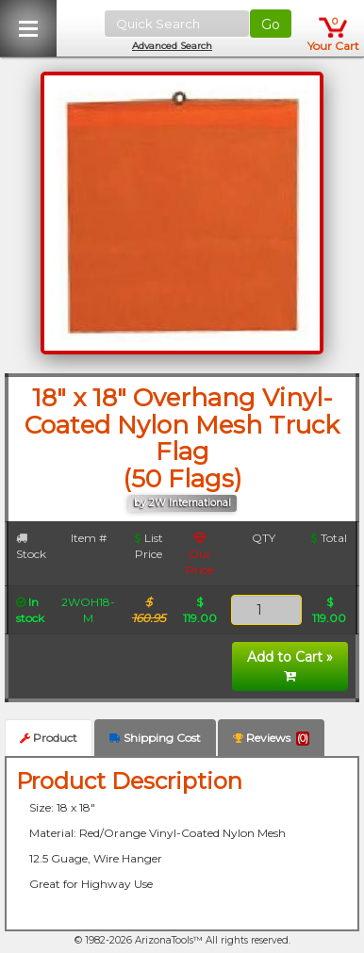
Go (270, 24)
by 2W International (182, 503)
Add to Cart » (290, 665)
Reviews (271, 738)
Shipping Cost (155, 738)
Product (48, 738)
